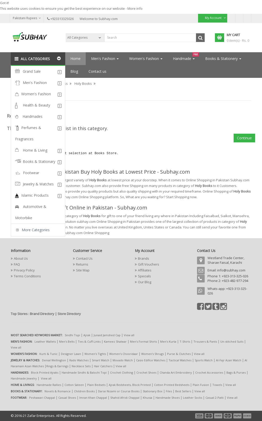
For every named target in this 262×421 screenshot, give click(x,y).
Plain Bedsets (96, 385)
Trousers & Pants (205, 341)
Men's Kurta (168, 341)
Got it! (4, 3)
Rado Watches (79, 360)
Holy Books (83, 83)
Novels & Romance (58, 391)
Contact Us (84, 258)
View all (129, 335)
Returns (82, 264)
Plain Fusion (201, 385)
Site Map (83, 270)
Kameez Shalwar (115, 341)
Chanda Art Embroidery (176, 372)
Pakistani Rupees (27, 18)
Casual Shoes (67, 397)
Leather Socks (192, 397)
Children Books (84, 391)
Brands (143, 258)
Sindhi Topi (72, 335)
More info (135, 8)
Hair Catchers (103, 366)
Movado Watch (123, 360)
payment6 (246, 415)
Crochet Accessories (209, 372)
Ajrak (86, 335)
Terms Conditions (27, 276)
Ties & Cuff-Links (89, 341)
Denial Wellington (54, 360)
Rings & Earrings (57, 366)
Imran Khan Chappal (93, 397)
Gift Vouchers (148, 264)
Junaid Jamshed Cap (107, 335)
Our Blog (144, 282)
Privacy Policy (24, 270)
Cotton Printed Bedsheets (171, 385)
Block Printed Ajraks (44, 372)
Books (63, 83)
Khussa (147, 397)
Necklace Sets (81, 366)
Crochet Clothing (121, 372)
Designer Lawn (71, 354)
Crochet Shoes (146, 372)
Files (169, 391)
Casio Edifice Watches (150, 360)
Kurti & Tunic (48, 354)
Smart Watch (100, 360)
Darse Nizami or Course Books (118, 391)
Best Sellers (183, 391)
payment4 (228, 415)
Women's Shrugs (152, 354)
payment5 (237, 415)
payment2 (209, 415)
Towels (217, 385)
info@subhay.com (231, 270)
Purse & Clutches (179, 354)
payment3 (218, 415)
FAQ (17, 264)
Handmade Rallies (49, 385)
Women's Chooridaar (123, 354)
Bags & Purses (236, 372)
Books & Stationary (36, 83)
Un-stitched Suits (231, 341)
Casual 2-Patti (214, 397)
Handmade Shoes (168, 397)
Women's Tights (95, 354)
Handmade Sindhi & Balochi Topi (84, 372)
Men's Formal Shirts (143, 341)
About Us (21, 258)
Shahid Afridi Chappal (124, 397)
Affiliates (144, 270)
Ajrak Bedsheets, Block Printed (130, 385)
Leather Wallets (45, 341)
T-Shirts (185, 341)
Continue (244, 137)
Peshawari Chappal (42, 397)
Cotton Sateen (74, 385)
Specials (144, 276)
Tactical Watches (180, 360)
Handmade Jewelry (24, 378)
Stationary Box (152, 391)
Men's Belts (66, 341)
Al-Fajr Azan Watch (228, 360)
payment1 (199, 415)
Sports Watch (204, 360)
